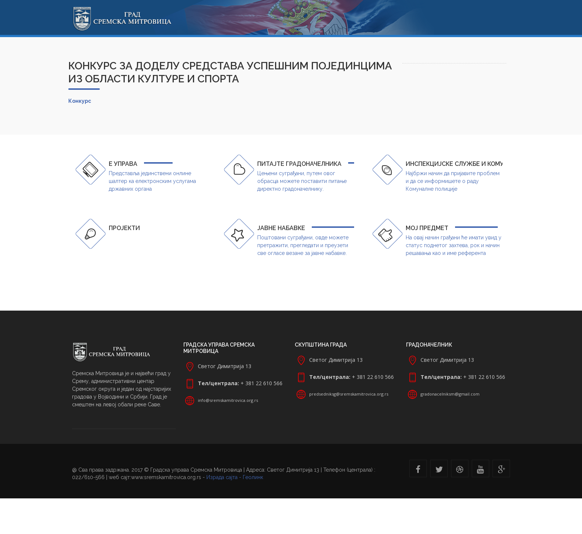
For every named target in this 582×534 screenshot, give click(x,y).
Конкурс (79, 101)
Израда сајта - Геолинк (234, 477)
